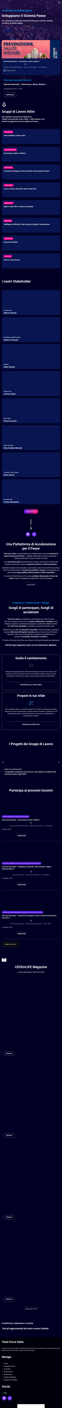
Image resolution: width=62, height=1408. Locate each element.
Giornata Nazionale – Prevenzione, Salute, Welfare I (22, 61)
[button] (3, 762)
